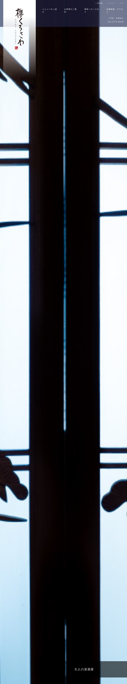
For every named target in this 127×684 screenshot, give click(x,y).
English (111, 3)
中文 (122, 3)
